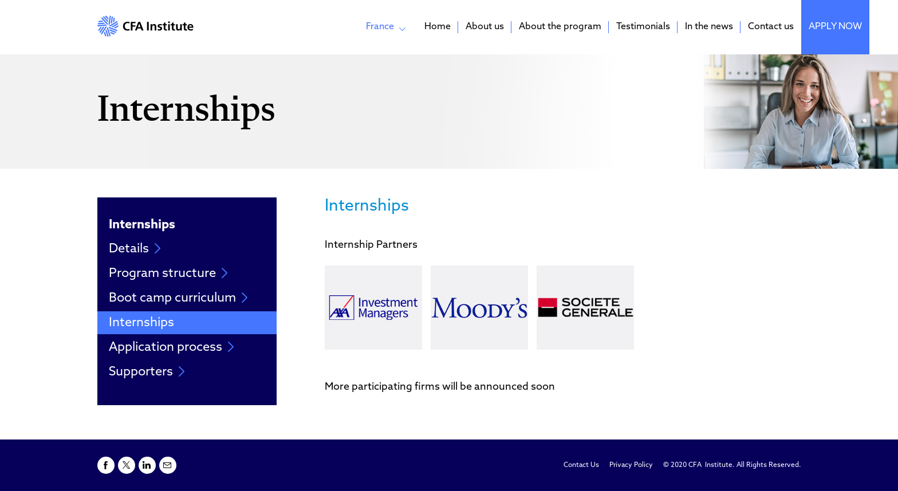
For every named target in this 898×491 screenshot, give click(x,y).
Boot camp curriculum (178, 298)
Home (437, 26)
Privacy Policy (631, 465)
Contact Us (581, 465)
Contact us (771, 26)
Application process (171, 347)
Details (135, 249)
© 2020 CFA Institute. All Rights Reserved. (732, 465)
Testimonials (643, 26)
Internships (147, 323)
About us (485, 26)
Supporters (147, 372)
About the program (560, 26)
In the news (709, 26)
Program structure (168, 273)
